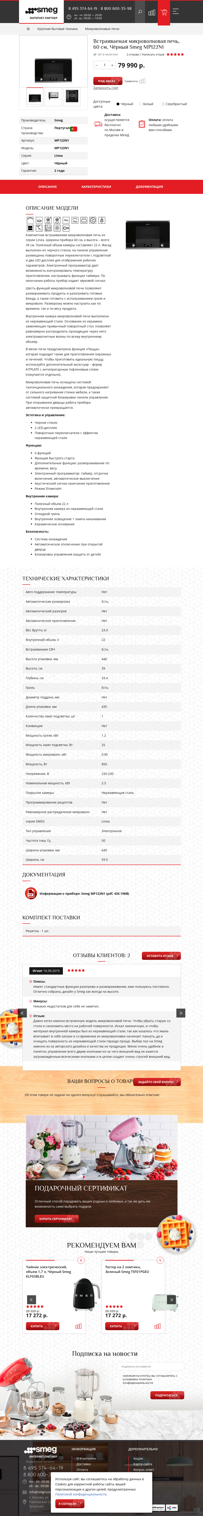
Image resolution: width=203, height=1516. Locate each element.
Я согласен (68, 1504)
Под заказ (106, 81)
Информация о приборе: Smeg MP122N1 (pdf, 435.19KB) (77, 895)
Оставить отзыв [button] (160, 956)
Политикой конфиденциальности (81, 1494)
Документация (149, 186)
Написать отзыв (153, 54)
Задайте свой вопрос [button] (156, 1082)
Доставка (84, 1464)
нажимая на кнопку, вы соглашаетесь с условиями (147, 1379)
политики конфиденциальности (138, 1381)
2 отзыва (133, 54)
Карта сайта (142, 1464)
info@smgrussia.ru (43, 1492)
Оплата (82, 1469)
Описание (47, 186)
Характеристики (96, 186)
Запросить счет (105, 87)
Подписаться (166, 1395)
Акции (138, 1458)
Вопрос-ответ (143, 1469)
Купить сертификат (55, 1219)
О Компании (86, 1458)
